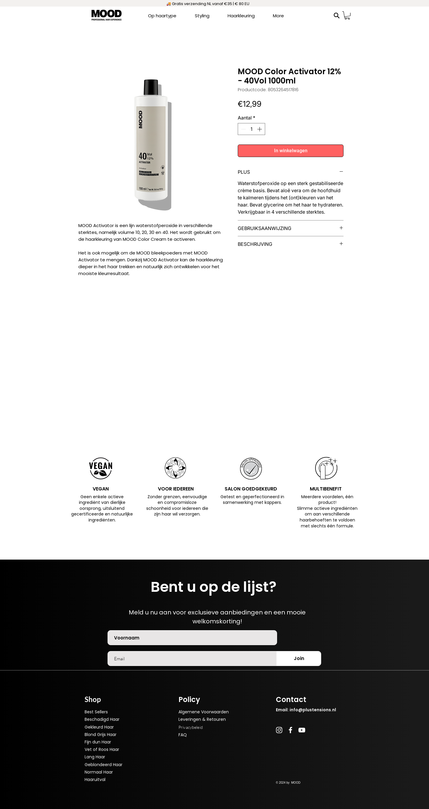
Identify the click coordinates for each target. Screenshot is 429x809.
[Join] (298, 658)
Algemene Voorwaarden (203, 712)
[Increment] (260, 129)
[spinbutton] (251, 129)
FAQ (182, 735)
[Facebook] (290, 730)
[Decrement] (243, 129)
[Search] (337, 15)
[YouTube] (302, 730)
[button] (347, 15)
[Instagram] (279, 730)
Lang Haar (95, 757)
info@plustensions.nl (313, 710)
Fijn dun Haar (98, 742)
